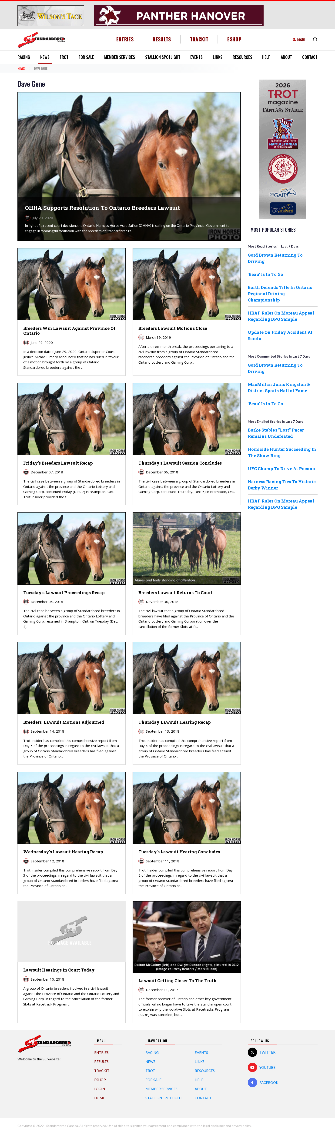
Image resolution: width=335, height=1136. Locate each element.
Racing (23, 57)
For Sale (86, 57)
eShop (234, 39)
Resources (242, 57)
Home (99, 1098)
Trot (64, 57)
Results (162, 39)
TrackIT (199, 39)
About (286, 57)
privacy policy (241, 1126)
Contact (310, 57)
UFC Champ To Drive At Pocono (281, 468)
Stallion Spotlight (162, 57)
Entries (125, 39)
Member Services (119, 57)
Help (266, 57)
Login (301, 39)
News (45, 57)
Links (217, 57)
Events (196, 57)
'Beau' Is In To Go (265, 274)
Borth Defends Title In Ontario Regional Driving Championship (280, 294)
